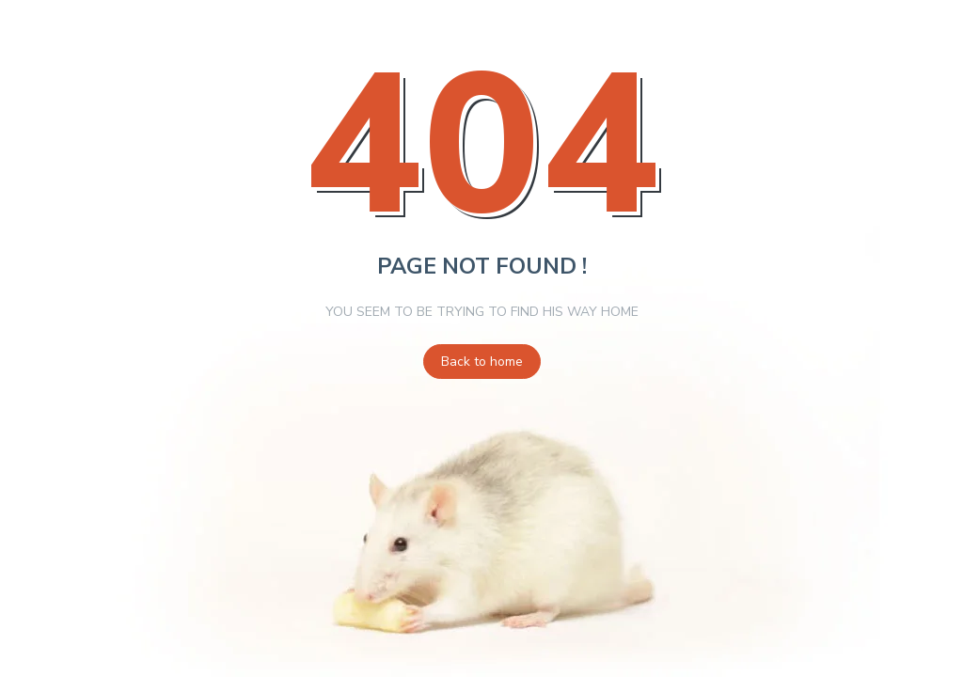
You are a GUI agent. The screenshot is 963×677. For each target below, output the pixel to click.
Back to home (482, 361)
